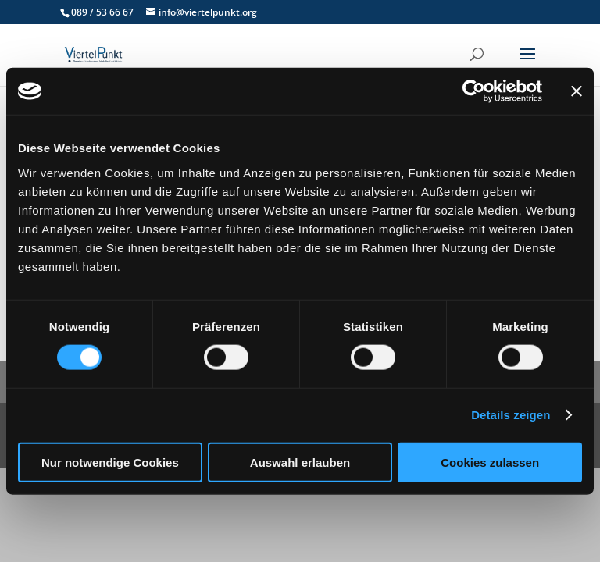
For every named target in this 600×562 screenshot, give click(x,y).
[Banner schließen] (576, 91)
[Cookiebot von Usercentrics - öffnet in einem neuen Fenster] (473, 91)
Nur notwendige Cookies (110, 461)
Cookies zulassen (490, 461)
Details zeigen (510, 415)
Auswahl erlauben (300, 461)
